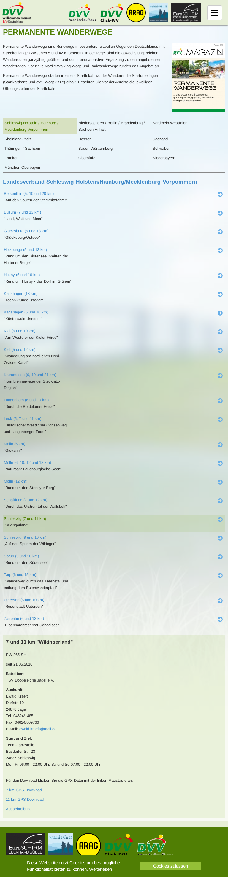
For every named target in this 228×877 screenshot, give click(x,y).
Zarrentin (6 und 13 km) (24, 618)
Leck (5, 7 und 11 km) (22, 418)
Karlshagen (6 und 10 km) (26, 312)
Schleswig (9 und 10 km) (25, 537)
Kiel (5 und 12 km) (19, 349)
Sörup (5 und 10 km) (21, 556)
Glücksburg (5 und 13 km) (26, 231)
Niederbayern (164, 158)
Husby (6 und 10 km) (22, 275)
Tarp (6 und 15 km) (20, 574)
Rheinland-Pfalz (17, 139)
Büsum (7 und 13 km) (22, 212)
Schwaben (161, 148)
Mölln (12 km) (15, 481)
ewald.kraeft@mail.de (37, 729)
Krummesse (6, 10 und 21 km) (30, 375)
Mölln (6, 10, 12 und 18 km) (27, 462)
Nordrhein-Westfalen (170, 123)
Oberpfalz (86, 158)
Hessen (84, 139)
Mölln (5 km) (14, 444)
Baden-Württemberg (95, 148)
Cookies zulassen (170, 865)
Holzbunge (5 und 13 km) (25, 249)
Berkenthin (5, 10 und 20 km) (29, 193)
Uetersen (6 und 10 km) (24, 600)
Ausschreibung (18, 809)
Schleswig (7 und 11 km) (25, 518)
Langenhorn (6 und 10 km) (26, 400)
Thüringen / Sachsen (22, 148)
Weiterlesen (100, 869)
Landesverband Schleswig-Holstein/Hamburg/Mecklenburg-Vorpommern (100, 182)
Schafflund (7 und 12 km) (25, 500)
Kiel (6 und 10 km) (19, 331)
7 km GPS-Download (24, 790)
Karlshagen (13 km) (20, 293)
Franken (11, 158)
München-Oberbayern (22, 167)
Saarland (160, 139)
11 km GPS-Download (25, 799)
